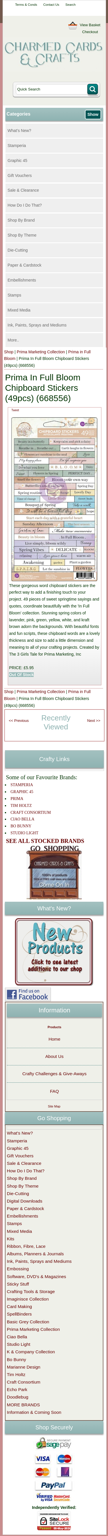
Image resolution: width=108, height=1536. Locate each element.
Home (54, 1039)
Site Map (54, 1106)
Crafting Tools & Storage (31, 1291)
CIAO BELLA (22, 819)
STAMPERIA (21, 785)
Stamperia (16, 145)
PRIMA (16, 799)
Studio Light (18, 1344)
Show (92, 114)
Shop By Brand (21, 220)
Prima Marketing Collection (41, 352)
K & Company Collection (31, 1351)
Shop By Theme (21, 235)
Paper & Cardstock (24, 265)
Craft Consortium (23, 1382)
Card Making (19, 1306)
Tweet (15, 410)
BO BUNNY (20, 826)
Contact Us (51, 4)
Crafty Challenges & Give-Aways (54, 1073)
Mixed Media (18, 310)
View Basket (90, 25)
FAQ (54, 1091)
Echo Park (17, 1389)
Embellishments (21, 280)
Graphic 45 (17, 160)
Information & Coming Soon (34, 1412)
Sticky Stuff (18, 1284)
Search (70, 4)
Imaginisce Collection (28, 1299)
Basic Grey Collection (28, 1321)
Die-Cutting (17, 250)
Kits (10, 1238)
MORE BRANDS (23, 1404)
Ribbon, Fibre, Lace (26, 1246)
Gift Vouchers (19, 175)
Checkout (90, 32)
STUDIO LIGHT (24, 833)
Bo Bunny (16, 1359)
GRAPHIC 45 (21, 792)
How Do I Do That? (24, 205)
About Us (54, 1056)
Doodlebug (17, 1397)
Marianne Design (23, 1367)
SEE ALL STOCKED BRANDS (45, 841)
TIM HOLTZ (21, 805)
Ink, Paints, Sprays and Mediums (37, 325)
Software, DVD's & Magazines (36, 1276)
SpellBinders (19, 1314)
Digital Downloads (24, 1201)
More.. (13, 340)
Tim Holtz (16, 1374)
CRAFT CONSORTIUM (30, 812)
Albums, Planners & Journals (35, 1253)
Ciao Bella (17, 1336)
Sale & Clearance (23, 190)
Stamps (14, 295)
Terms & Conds (26, 4)
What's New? (19, 130)
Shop (9, 352)
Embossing (18, 1268)
